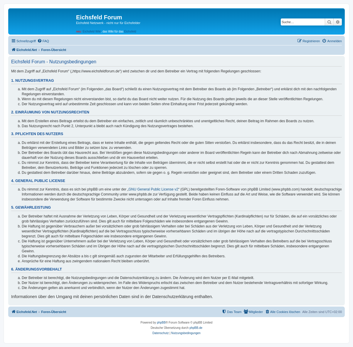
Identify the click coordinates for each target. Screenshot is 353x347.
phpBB (161, 322)
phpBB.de (195, 327)
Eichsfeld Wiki (92, 31)
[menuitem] (43, 41)
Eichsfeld (130, 31)
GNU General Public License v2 (153, 189)
